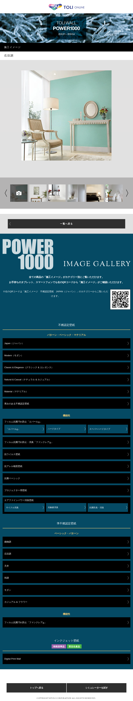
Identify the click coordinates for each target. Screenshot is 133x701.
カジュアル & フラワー (15, 602)
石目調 (7, 553)
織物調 (7, 541)
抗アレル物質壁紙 (13, 466)
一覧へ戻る (66, 223)
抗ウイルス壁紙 (12, 454)
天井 (6, 566)
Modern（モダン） (13, 355)
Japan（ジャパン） (14, 343)
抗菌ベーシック (12, 478)
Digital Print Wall (12, 658)
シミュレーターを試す (96, 687)
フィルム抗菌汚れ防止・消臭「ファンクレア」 (28, 443)
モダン (7, 590)
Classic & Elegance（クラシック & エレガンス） (29, 367)
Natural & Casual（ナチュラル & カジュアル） (27, 379)
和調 (6, 578)
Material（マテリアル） (16, 391)
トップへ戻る (36, 687)
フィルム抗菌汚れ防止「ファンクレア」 (25, 623)
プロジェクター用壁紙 (15, 490)
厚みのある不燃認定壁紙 (16, 403)
